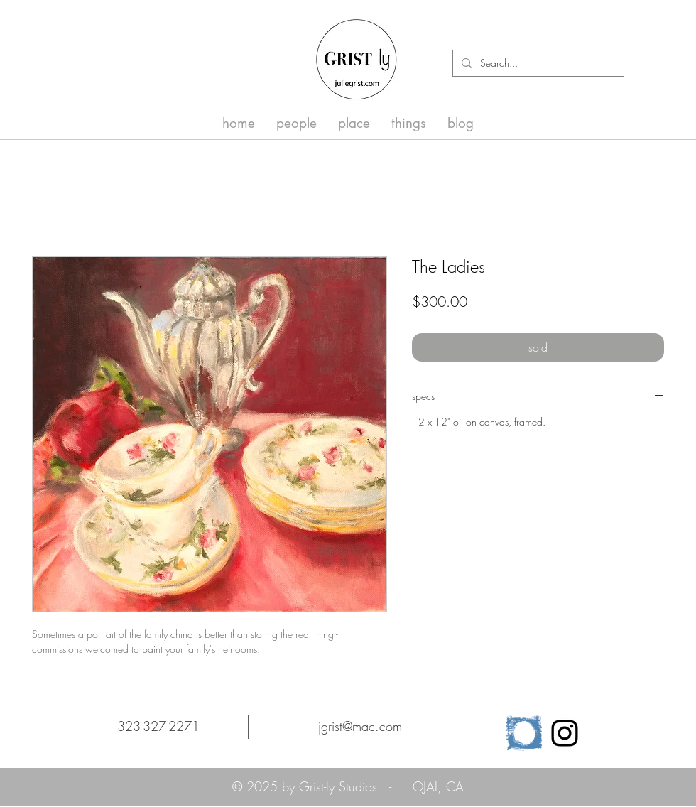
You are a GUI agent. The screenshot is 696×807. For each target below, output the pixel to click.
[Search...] (537, 63)
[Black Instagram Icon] (564, 733)
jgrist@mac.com (360, 726)
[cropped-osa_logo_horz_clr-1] (524, 733)
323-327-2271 (158, 726)
